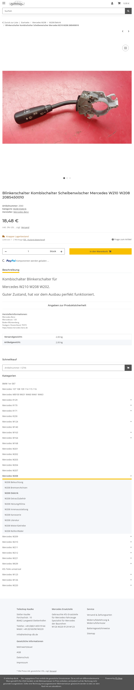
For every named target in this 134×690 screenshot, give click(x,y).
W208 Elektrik (19, 208)
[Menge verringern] (5, 251)
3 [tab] (70, 178)
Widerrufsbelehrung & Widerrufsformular (98, 621)
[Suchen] (128, 11)
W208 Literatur (12, 520)
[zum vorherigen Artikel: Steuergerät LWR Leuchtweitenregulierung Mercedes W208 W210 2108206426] (123, 31)
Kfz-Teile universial (11, 569)
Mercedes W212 (10, 552)
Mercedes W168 (10, 443)
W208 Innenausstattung (16, 509)
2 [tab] (67, 178)
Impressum (22, 662)
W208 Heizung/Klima (15, 503)
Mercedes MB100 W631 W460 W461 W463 (22, 394)
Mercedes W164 (10, 437)
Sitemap (91, 633)
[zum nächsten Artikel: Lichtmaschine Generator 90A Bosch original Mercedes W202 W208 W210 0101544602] (129, 31)
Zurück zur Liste (11, 22)
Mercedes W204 (10, 465)
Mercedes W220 (10, 585)
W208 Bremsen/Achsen (16, 487)
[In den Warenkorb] (4, 40)
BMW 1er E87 (8, 383)
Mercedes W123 (10, 574)
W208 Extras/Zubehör (15, 498)
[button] (112, 3)
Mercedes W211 (10, 547)
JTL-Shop (118, 678)
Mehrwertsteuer (25, 647)
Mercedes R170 (9, 405)
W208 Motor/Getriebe (15, 525)
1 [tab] (64, 178)
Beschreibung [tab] (10, 269)
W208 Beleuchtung (14, 482)
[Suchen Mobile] (63, 11)
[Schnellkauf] (63, 368)
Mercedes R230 (9, 416)
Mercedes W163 (10, 432)
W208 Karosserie (13, 514)
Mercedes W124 (10, 421)
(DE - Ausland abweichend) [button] (34, 239)
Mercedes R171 (9, 410)
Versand (25, 227)
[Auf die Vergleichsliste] (125, 48)
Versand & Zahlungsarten (99, 614)
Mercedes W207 (10, 470)
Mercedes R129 (9, 399)
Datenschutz (23, 657)
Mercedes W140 (10, 427)
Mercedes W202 (10, 454)
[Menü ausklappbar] (3, 2)
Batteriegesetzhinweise (98, 628)
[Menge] (28, 251)
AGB (19, 652)
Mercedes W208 (10, 475)
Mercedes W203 (10, 459)
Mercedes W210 (10, 541)
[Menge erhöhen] (61, 251)
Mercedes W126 (10, 579)
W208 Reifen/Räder (14, 531)
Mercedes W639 (10, 563)
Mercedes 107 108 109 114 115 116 (19, 389)
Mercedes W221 (10, 558)
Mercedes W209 (10, 536)
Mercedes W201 (10, 448)
